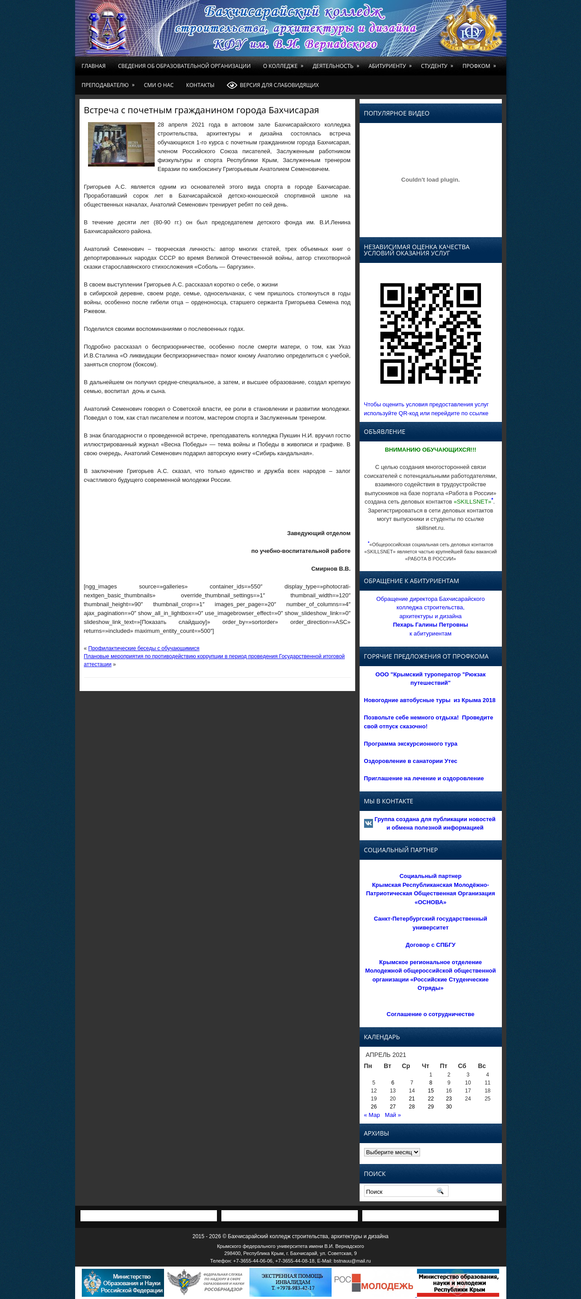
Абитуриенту (392, 63)
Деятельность (337, 63)
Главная (94, 66)
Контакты (200, 85)
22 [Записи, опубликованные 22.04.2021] (431, 1099)
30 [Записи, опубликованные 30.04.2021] (449, 1107)
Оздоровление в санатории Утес (410, 761)
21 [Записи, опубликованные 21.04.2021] (412, 1099)
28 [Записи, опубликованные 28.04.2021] (412, 1107)
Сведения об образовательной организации (184, 66)
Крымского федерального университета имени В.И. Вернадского (290, 1246)
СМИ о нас (159, 85)
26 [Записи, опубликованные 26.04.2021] (374, 1107)
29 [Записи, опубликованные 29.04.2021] (431, 1107)
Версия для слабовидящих (273, 85)
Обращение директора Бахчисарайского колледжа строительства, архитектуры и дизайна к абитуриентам (430, 616)
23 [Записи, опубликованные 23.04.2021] (449, 1099)
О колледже (285, 63)
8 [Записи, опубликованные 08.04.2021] (431, 1083)
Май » (393, 1115)
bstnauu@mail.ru (352, 1260)
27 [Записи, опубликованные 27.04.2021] (393, 1107)
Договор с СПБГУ (430, 944)
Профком (480, 63)
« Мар (372, 1115)
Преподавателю (110, 82)
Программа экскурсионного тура (411, 743)
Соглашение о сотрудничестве (430, 1014)
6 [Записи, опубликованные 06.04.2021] (392, 1083)
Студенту (438, 63)
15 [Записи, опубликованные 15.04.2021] (431, 1091)
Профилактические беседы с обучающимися (144, 648)
